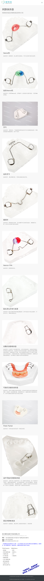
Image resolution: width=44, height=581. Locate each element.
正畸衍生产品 (6, 563)
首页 (13, 550)
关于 (13, 553)
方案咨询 (14, 555)
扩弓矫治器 (5, 555)
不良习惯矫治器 (6, 559)
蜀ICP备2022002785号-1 (28, 576)
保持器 (4, 550)
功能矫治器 (5, 553)
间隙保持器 (5, 557)
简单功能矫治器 (6, 552)
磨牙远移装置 (6, 561)
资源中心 (14, 552)
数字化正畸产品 (6, 564)
